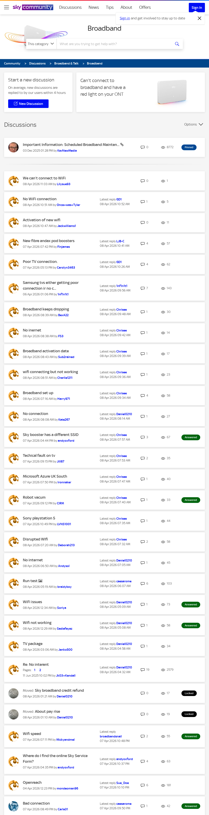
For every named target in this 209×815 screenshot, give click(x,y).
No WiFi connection (40, 199)
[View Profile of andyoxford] (66, 441)
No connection (35, 413)
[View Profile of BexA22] (63, 315)
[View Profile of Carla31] (63, 809)
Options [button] (190, 124)
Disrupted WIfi (35, 539)
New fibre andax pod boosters (48, 240)
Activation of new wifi (41, 220)
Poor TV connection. (40, 261)
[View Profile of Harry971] (63, 399)
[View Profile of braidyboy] (64, 587)
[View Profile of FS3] (60, 336)
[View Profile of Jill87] (60, 461)
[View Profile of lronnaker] (64, 482)
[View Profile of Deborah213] (66, 545)
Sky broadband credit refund (59, 690)
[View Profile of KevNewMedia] (67, 150)
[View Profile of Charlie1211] (64, 378)
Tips (110, 7)
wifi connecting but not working (50, 371)
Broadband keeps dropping (46, 309)
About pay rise (47, 711)
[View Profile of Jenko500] (65, 650)
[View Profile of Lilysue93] (63, 184)
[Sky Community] (33, 7)
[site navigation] (6, 7)
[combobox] (113, 44)
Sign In (197, 8)
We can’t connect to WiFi (44, 178)
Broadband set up (38, 392)
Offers (145, 7)
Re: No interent (36, 664)
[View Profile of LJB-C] (120, 241)
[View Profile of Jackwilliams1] (66, 226)
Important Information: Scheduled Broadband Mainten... (71, 144)
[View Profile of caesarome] (123, 581)
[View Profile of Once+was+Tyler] (68, 205)
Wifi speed (32, 733)
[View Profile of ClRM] (60, 503)
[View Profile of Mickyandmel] (65, 740)
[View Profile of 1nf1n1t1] (63, 294)
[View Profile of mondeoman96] (67, 788)
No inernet (32, 330)
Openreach (32, 782)
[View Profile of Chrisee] (121, 309)
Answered (191, 437)
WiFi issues (32, 601)
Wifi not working (37, 622)
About (126, 7)
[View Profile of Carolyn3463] (66, 267)
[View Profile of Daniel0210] (124, 414)
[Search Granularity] (41, 44)
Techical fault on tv (39, 455)
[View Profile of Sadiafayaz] (64, 628)
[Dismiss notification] (199, 18)
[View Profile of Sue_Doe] (122, 783)
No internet (33, 560)
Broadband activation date (46, 351)
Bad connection (36, 803)
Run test (30, 580)
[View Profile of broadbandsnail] (111, 736)
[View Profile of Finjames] (63, 247)
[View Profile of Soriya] (61, 608)
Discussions (70, 7)
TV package (32, 643)
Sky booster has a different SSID (51, 434)
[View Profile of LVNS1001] (64, 524)
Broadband (104, 28)
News (94, 7)
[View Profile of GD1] (119, 199)
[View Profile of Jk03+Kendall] (66, 675)
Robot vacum (34, 497)
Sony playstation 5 (39, 518)
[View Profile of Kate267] (64, 419)
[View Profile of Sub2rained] (66, 357)
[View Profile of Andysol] (64, 566)
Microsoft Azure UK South (45, 476)
